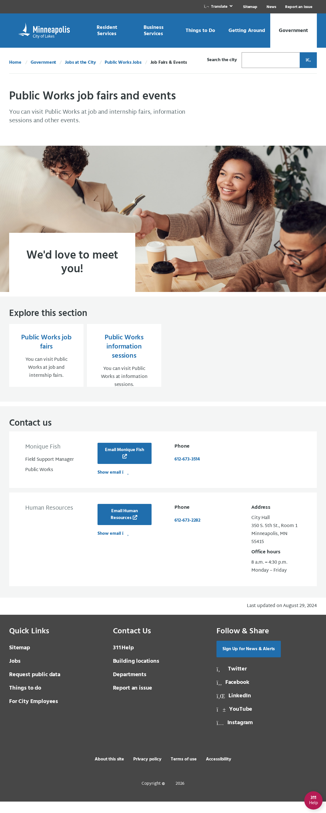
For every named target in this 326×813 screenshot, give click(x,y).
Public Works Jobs (123, 62)
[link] (218, 6)
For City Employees (33, 713)
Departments (129, 686)
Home (15, 62)
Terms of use (184, 770)
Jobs (14, 672)
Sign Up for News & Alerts (248, 660)
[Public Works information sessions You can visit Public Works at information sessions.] (124, 361)
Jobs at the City (80, 62)
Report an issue (132, 699)
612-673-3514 (187, 470)
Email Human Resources (124, 526)
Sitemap (250, 7)
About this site (109, 770)
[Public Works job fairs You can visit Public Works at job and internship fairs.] (46, 361)
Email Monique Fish (124, 461)
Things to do (25, 699)
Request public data (34, 686)
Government (43, 62)
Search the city (222, 60)
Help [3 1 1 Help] (123, 659)
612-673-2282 (187, 532)
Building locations (136, 672)
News (271, 7)
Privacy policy (147, 770)
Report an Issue (298, 7)
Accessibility (218, 770)
